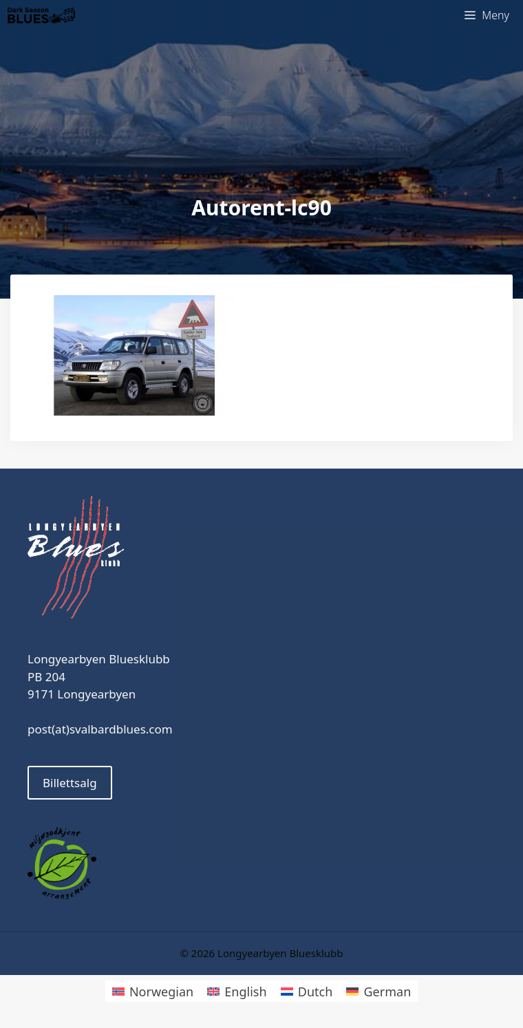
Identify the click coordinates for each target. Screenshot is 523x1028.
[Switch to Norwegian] (152, 991)
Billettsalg (70, 783)
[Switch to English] (236, 991)
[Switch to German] (378, 991)
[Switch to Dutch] (307, 991)
